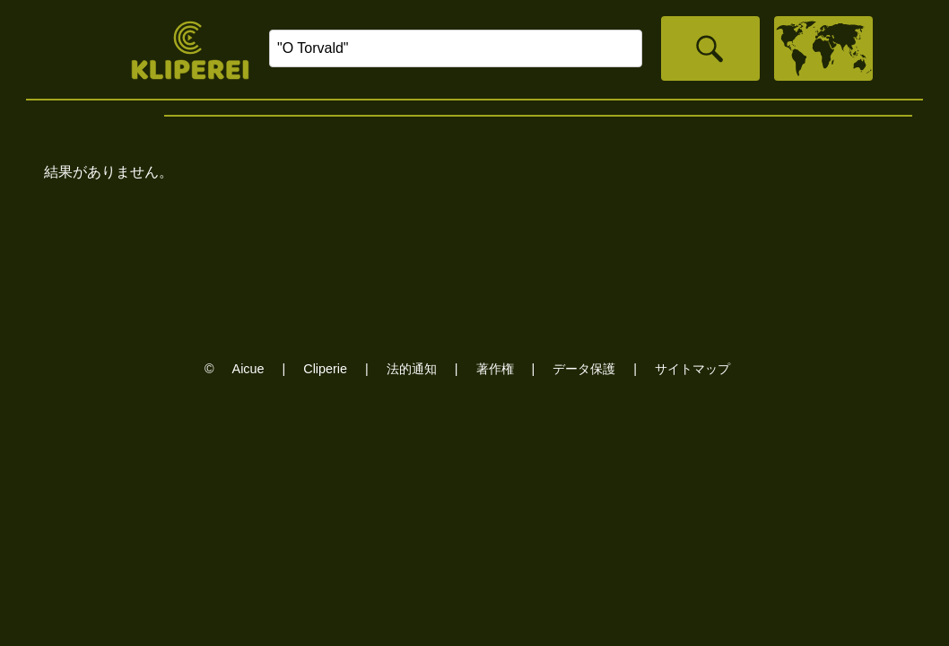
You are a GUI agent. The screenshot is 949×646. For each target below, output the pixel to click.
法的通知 (412, 369)
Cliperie (325, 369)
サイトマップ (692, 369)
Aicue (248, 369)
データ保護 (584, 369)
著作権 (495, 369)
